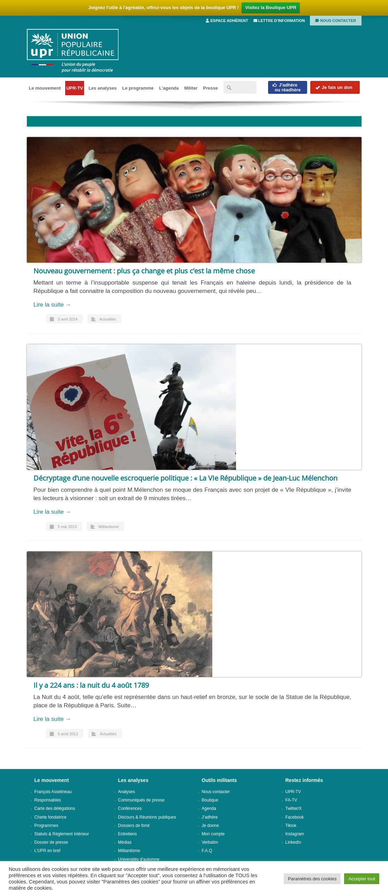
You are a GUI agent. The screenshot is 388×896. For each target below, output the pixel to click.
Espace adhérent (227, 20)
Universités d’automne (139, 859)
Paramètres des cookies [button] (312, 878)
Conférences (130, 808)
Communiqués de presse (141, 800)
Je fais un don (333, 87)
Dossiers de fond (134, 825)
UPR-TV (74, 88)
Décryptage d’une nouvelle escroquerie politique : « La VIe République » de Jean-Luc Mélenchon (185, 478)
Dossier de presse (51, 842)
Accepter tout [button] (361, 878)
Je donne (210, 825)
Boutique (210, 800)
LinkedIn (293, 842)
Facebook (295, 817)
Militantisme (109, 527)
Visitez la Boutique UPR (270, 7)
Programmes (47, 825)
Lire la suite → (52, 304)
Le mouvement (45, 88)
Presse (210, 88)
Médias (125, 842)
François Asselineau (53, 791)
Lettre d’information (279, 20)
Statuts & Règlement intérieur (62, 833)
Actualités (107, 319)
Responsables (48, 800)
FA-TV (291, 800)
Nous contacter (335, 20)
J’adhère (210, 817)
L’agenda (168, 88)
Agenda (209, 808)
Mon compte (213, 833)
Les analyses (103, 88)
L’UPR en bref (48, 850)
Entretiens (127, 833)
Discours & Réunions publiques (147, 817)
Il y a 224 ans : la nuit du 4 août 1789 (91, 685)
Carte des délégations (55, 808)
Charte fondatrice (51, 817)
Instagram (295, 833)
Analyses (126, 791)
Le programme (137, 88)
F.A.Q (207, 850)
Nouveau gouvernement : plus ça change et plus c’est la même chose (144, 271)
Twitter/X (294, 808)
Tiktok (291, 825)
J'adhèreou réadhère (286, 87)
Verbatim (210, 842)
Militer (190, 88)
